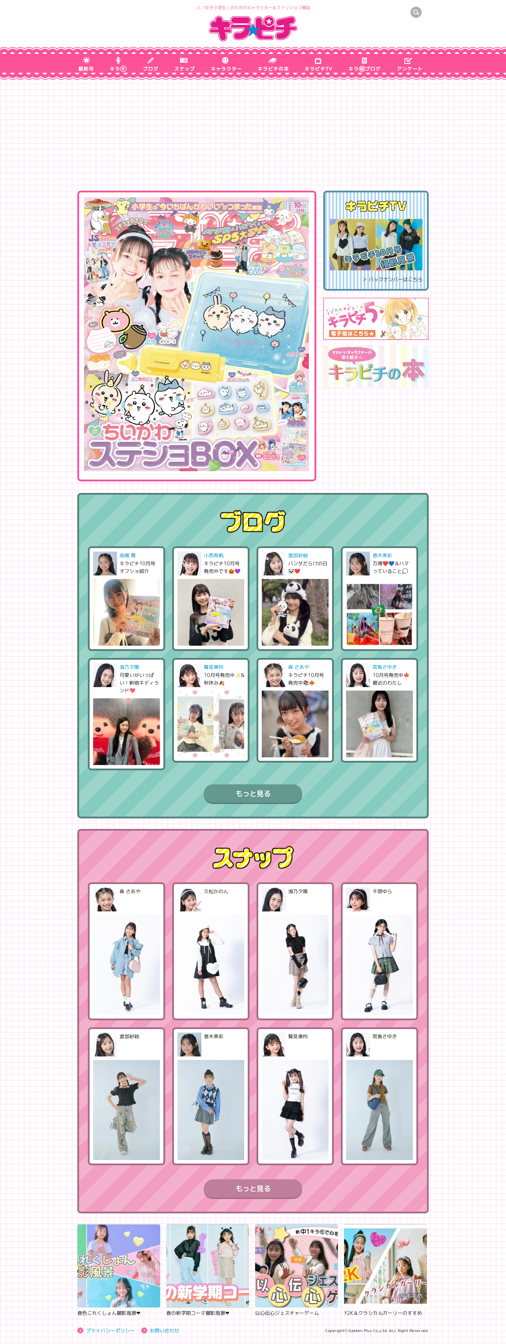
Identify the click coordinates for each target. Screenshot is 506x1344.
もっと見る (253, 793)
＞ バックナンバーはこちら (392, 279)
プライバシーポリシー (110, 1330)
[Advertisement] (253, 138)
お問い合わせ (164, 1330)
